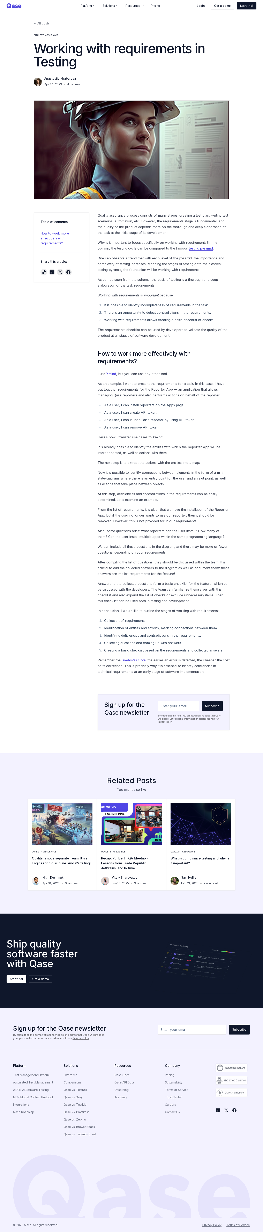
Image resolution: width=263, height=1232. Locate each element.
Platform (88, 5)
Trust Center (173, 1097)
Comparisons (72, 1082)
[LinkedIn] (218, 1110)
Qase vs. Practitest (76, 1112)
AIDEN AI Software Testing (31, 1089)
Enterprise (70, 1075)
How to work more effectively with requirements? (54, 238)
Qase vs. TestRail (75, 1089)
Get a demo (222, 5)
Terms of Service (176, 1089)
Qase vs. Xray (73, 1097)
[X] (226, 1110)
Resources (135, 5)
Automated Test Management (33, 1082)
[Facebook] (234, 1110)
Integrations (21, 1104)
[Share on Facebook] (68, 272)
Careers (170, 1104)
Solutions (111, 5)
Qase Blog (121, 1089)
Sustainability (173, 1082)
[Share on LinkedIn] (52, 272)
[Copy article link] (43, 272)
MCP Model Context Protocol (33, 1097)
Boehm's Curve (134, 660)
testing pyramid (201, 248)
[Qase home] (27, 5)
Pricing (155, 5)
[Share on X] (60, 272)
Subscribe (212, 706)
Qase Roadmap (23, 1112)
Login (201, 5)
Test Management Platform (31, 1075)
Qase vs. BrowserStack (79, 1127)
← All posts (42, 23)
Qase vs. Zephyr (75, 1119)
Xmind (111, 374)
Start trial (246, 5)
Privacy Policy (165, 722)
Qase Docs (121, 1075)
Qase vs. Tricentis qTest (80, 1134)
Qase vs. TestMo (75, 1104)
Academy (120, 1097)
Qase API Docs (124, 1082)
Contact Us (172, 1112)
